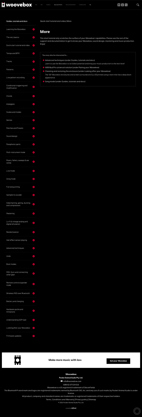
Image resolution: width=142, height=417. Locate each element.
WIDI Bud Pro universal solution (58, 68)
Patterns (9, 69)
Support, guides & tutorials (58, 4)
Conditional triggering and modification (16, 87)
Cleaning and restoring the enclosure (61, 71)
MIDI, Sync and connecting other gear (17, 273)
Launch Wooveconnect (82, 4)
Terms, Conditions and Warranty (60, 400)
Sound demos (48, 4)
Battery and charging (15, 301)
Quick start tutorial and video (18, 45)
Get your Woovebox (118, 361)
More (45, 32)
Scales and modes (13, 112)
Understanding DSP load (16, 320)
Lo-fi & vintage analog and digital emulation (17, 223)
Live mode (10, 171)
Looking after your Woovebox (18, 328)
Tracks (9, 61)
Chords (9, 96)
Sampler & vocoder (14, 195)
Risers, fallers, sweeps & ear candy (17, 161)
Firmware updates (13, 336)
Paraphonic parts (13, 144)
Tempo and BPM (12, 53)
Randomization (12, 232)
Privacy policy (81, 400)
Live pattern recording (15, 78)
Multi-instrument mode (15, 152)
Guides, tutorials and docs (16, 21)
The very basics (12, 37)
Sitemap (92, 400)
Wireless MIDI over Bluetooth (18, 293)
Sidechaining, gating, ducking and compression (18, 204)
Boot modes (11, 264)
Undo (8, 256)
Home (36, 4)
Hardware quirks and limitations (14, 310)
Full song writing (13, 187)
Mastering (10, 213)
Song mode (11, 179)
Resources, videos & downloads (71, 4)
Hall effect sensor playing (16, 240)
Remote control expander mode (16, 284)
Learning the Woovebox (16, 29)
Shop (90, 4)
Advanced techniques (15, 248)
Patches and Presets (14, 128)
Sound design (11, 136)
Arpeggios (10, 104)
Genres (9, 120)
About (42, 4)
